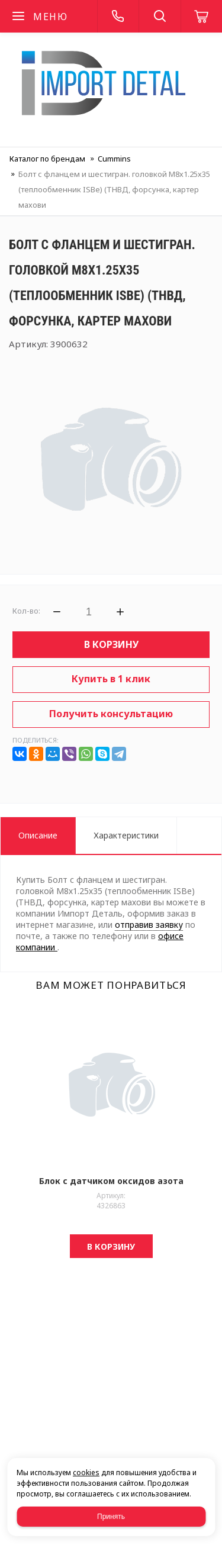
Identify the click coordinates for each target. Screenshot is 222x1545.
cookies (86, 1472)
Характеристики (126, 835)
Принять (111, 1516)
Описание (37, 835)
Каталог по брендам (47, 158)
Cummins (114, 158)
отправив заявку (149, 924)
